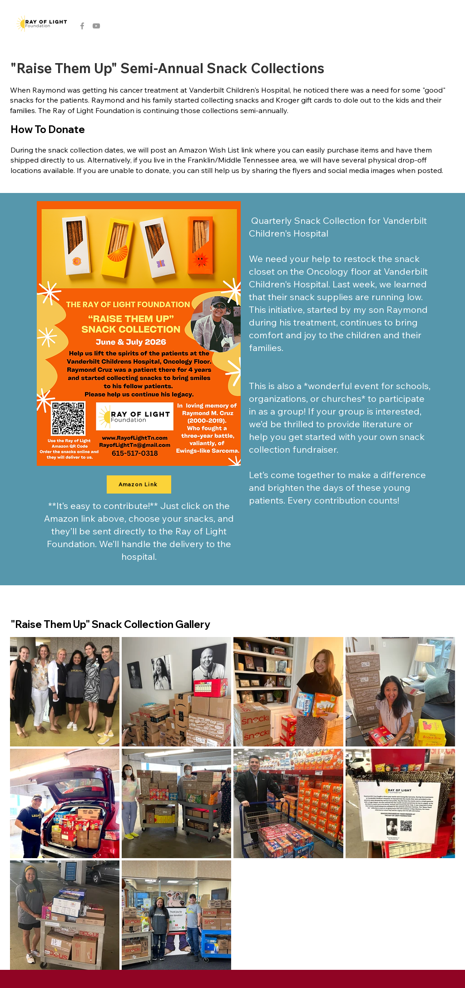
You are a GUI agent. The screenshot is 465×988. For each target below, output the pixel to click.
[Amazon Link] (139, 484)
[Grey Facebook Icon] (82, 25)
